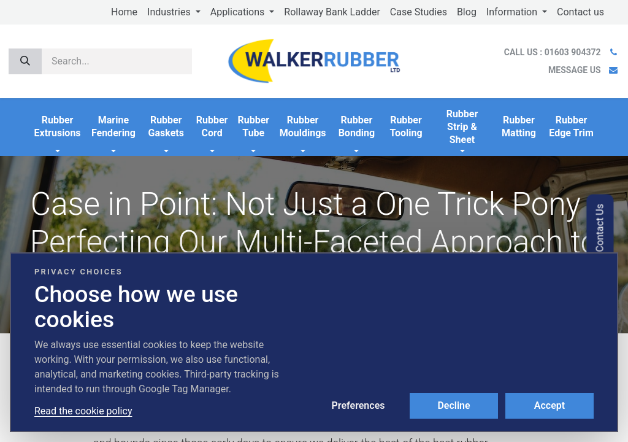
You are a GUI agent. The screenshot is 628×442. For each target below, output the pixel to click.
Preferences (358, 405)
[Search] (25, 61)
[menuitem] (124, 12)
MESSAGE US (574, 70)
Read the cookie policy (83, 411)
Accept (549, 405)
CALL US (553, 52)
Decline (453, 405)
